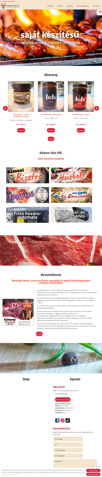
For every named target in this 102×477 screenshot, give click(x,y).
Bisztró (60, 6)
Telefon (60, 419)
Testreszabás (93, 470)
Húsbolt (70, 6)
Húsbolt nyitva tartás (61, 375)
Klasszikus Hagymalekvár (22, 112)
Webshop (50, 6)
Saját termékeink (83, 6)
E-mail (81, 419)
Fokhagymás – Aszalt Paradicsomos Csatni (51, 113)
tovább (51, 136)
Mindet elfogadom (93, 474)
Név (59, 414)
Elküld (57, 454)
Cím (78, 414)
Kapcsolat (96, 6)
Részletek (22, 128)
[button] (96, 108)
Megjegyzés (59, 425)
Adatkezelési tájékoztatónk (12, 475)
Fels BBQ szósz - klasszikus (79, 112)
